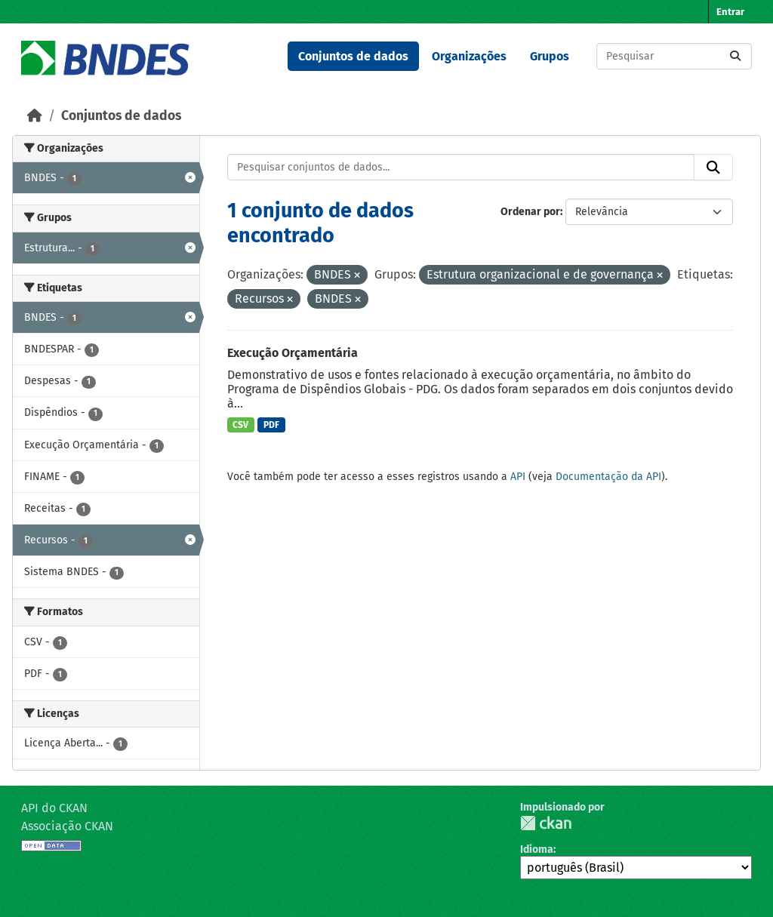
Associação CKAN (67, 826)
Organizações (469, 56)
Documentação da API (608, 476)
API (517, 476)
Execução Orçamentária (292, 353)
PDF (271, 425)
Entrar (730, 11)
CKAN (545, 823)
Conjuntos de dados (353, 56)
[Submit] (735, 56)
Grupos (549, 56)
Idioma (536, 849)
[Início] (34, 116)
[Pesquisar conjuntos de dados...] (674, 56)
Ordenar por (530, 211)
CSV (240, 425)
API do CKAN (54, 808)
